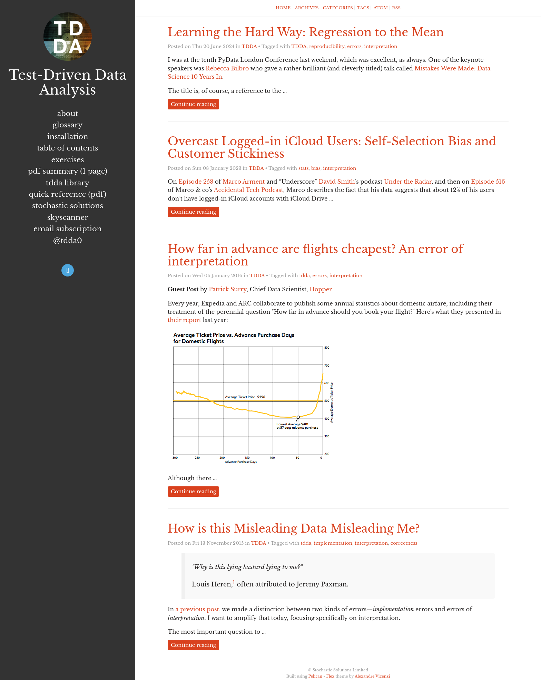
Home (283, 8)
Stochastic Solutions (67, 205)
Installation (67, 136)
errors (354, 46)
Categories (338, 8)
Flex (330, 676)
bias (316, 168)
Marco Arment (244, 181)
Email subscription (67, 228)
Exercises (67, 159)
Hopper (320, 289)
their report (184, 320)
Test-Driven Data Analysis (68, 82)
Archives (307, 8)
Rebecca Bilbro (227, 68)
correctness (404, 543)
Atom (381, 8)
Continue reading (193, 104)
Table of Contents (67, 148)
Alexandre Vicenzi (372, 676)
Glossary (68, 124)
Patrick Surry (227, 289)
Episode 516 (488, 181)
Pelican (315, 676)
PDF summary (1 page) (67, 171)
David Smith (336, 181)
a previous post (197, 609)
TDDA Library (67, 182)
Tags (363, 8)
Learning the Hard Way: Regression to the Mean (306, 32)
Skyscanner (67, 217)
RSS (396, 8)
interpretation (380, 46)
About (67, 113)
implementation (333, 543)
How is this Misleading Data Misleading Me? (294, 529)
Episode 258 (195, 181)
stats (303, 168)
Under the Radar (408, 181)
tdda (304, 276)
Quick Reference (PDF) (67, 194)
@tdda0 (67, 240)
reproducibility (327, 46)
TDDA (249, 46)
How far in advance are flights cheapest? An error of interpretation (315, 255)
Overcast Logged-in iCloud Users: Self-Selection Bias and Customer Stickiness (332, 147)
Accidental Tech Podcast (248, 189)
